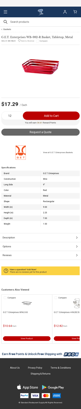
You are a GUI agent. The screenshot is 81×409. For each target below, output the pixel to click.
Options (7, 246)
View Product (27, 338)
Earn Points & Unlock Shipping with (40, 354)
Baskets (7, 29)
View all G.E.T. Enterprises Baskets (58, 152)
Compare (43, 41)
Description (9, 237)
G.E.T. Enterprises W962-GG (15, 312)
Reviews (7, 255)
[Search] (40, 21)
